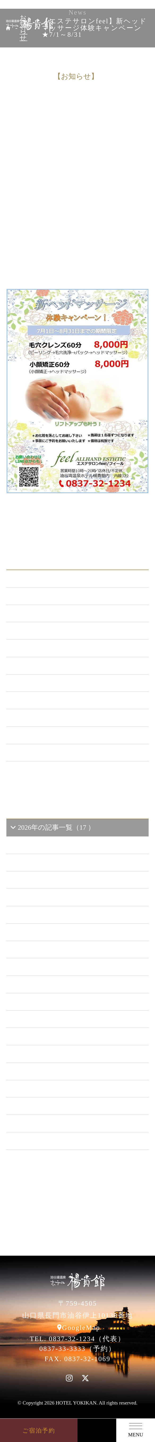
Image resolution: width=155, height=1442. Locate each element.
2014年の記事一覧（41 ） (53, 1140)
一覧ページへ (77, 775)
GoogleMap (81, 1327)
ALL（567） (33, 578)
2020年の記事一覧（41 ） (53, 1036)
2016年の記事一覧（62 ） (53, 1105)
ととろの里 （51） (43, 700)
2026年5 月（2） (43, 862)
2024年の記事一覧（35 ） (53, 966)
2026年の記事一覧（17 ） (52, 827)
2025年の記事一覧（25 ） (53, 949)
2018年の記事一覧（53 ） (53, 1071)
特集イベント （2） (44, 752)
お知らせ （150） (41, 596)
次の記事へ (77, 523)
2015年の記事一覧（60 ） (53, 1123)
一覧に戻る (102, 509)
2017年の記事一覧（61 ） (53, 1088)
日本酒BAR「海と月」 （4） (58, 665)
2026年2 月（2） (43, 914)
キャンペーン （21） (46, 648)
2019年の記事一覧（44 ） (53, 1053)
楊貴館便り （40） (42, 735)
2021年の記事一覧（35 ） (53, 1019)
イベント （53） (39, 717)
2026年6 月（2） (43, 845)
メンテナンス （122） (48, 630)
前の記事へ (53, 509)
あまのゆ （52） (39, 683)
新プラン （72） (39, 613)
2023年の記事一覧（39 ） (53, 984)
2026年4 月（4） (43, 880)
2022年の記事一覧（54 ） (53, 1001)
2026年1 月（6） (43, 932)
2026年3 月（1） (43, 897)
